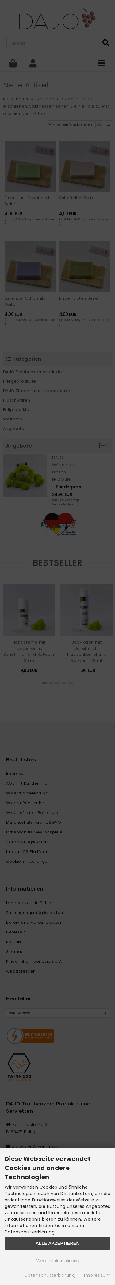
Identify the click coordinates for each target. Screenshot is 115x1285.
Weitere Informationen (57, 1260)
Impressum (97, 1275)
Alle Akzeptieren (57, 1243)
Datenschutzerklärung (50, 1275)
